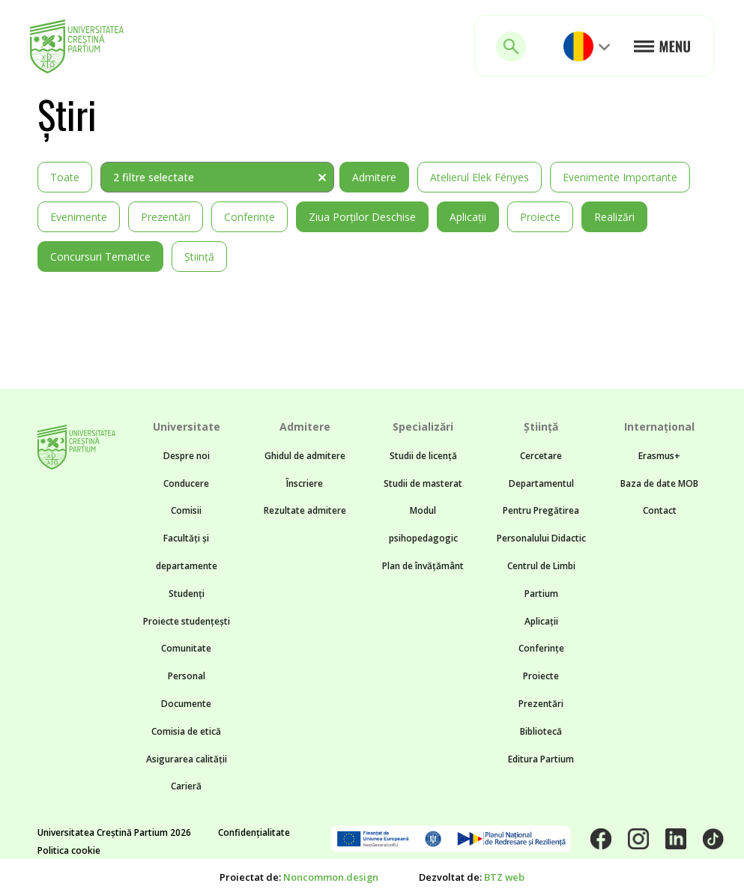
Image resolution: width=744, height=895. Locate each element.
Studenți (187, 593)
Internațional (659, 426)
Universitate (186, 426)
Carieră (186, 786)
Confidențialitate (254, 832)
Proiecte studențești (186, 621)
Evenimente (78, 217)
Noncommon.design (330, 877)
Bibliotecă (541, 731)
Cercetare (541, 455)
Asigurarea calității (186, 759)
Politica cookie (68, 850)
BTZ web (504, 877)
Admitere (374, 177)
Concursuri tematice (100, 256)
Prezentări (165, 217)
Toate (64, 177)
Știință (199, 256)
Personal (186, 676)
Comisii (186, 510)
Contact (660, 510)
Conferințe (249, 217)
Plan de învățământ (423, 565)
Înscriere (304, 483)
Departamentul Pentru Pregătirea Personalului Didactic (541, 511)
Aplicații (468, 217)
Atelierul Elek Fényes (479, 177)
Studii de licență (423, 455)
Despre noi (186, 455)
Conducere (186, 483)
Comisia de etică (186, 731)
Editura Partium (541, 759)
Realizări (614, 217)
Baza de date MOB (659, 483)
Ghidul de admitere (304, 455)
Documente (186, 703)
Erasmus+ (659, 455)
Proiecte (540, 217)
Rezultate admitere (305, 510)
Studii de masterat (423, 483)
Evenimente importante (620, 177)
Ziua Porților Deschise (362, 217)
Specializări (423, 426)
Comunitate (186, 648)
